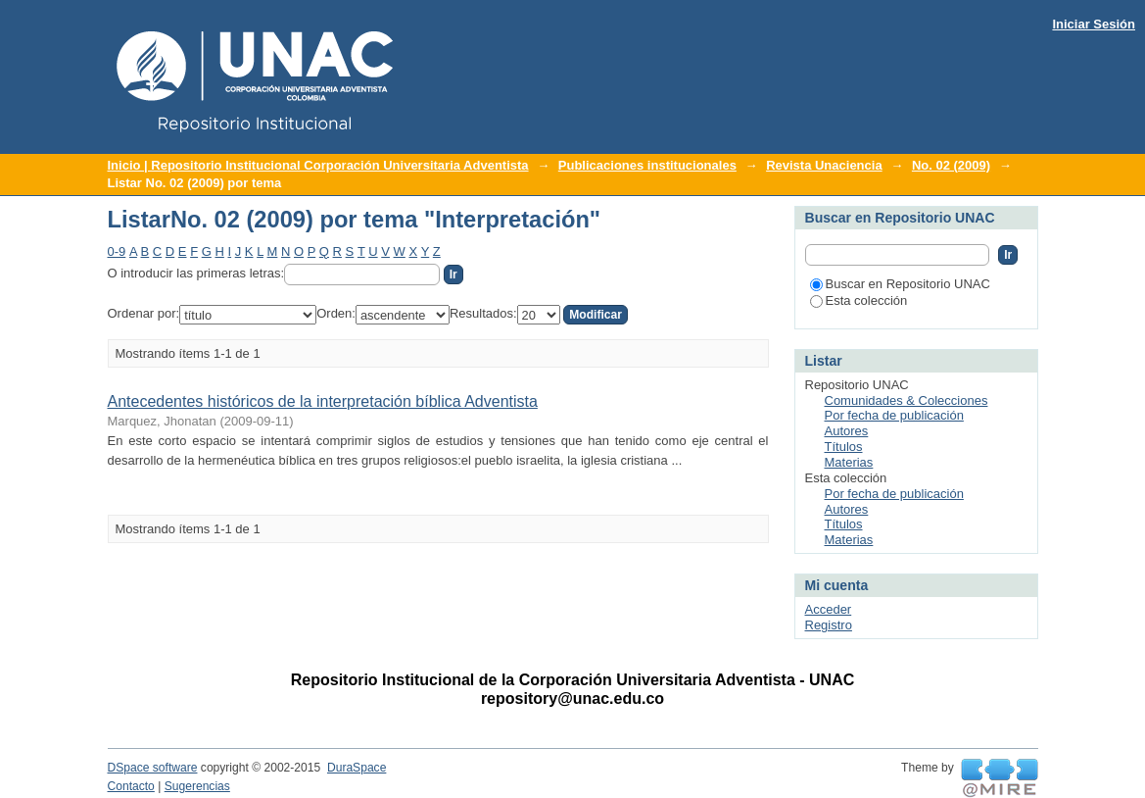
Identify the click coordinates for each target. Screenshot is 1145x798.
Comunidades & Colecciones (906, 400)
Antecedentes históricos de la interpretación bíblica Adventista (323, 401)
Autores (847, 431)
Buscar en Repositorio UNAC (900, 283)
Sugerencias (197, 786)
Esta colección (859, 300)
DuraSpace (356, 767)
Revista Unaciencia (824, 165)
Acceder (828, 609)
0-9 (117, 251)
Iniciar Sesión (1093, 24)
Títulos (844, 446)
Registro (828, 625)
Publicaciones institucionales (647, 165)
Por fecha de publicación (894, 415)
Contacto (131, 786)
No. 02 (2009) (951, 165)
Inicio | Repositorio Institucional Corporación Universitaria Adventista (318, 165)
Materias (849, 462)
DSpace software (153, 767)
